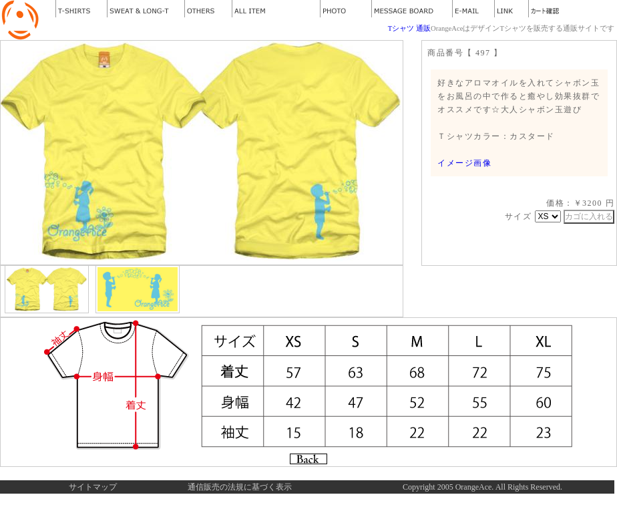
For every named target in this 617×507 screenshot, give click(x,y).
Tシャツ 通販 (409, 28)
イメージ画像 (464, 163)
